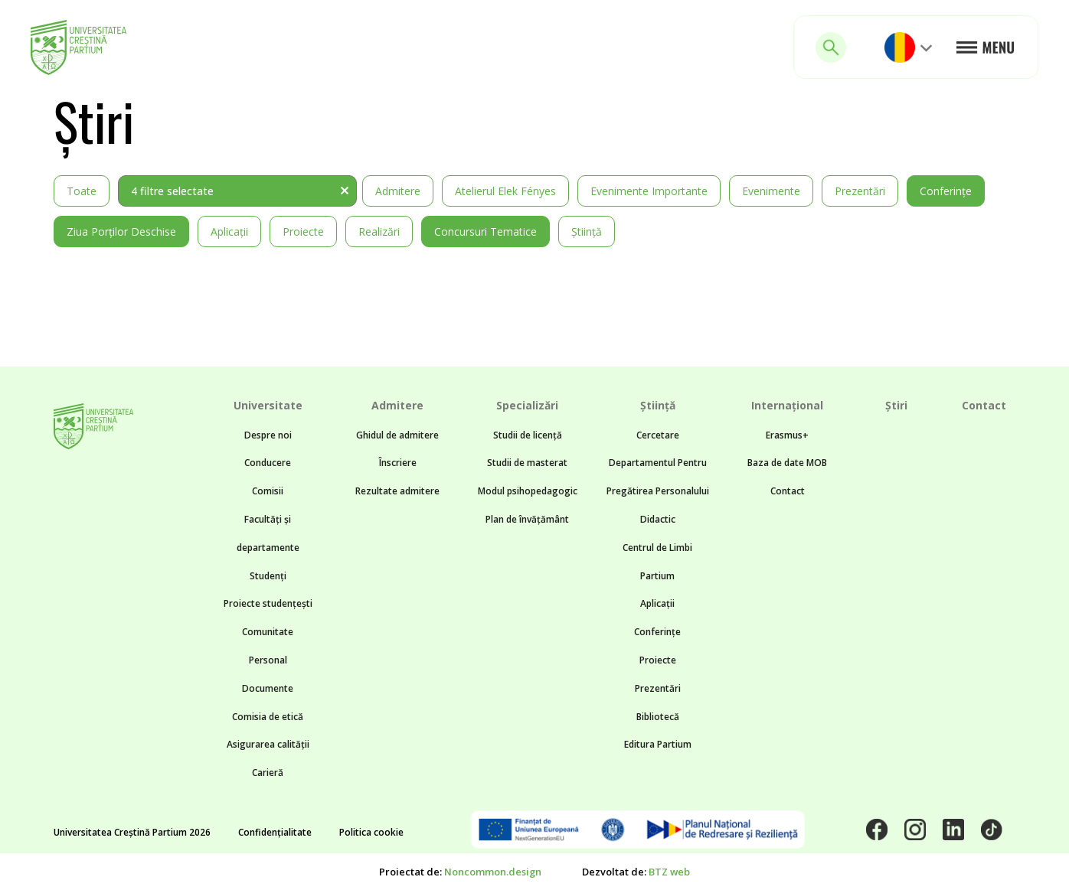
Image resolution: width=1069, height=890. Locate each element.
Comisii (267, 490)
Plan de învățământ (527, 519)
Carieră (267, 772)
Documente (267, 688)
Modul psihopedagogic (527, 490)
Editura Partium (657, 744)
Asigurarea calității (268, 744)
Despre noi (268, 435)
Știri (896, 405)
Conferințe (946, 191)
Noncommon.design (492, 872)
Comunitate (267, 631)
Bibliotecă (657, 716)
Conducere (267, 462)
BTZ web (669, 872)
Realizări (379, 231)
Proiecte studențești (268, 603)
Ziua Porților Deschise (121, 231)
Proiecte (303, 231)
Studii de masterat (527, 462)
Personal (268, 660)
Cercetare (657, 435)
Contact (787, 490)
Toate (81, 191)
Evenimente (771, 191)
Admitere (397, 191)
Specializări (527, 405)
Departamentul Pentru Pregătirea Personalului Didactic (657, 491)
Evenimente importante (649, 191)
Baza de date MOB (787, 462)
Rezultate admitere (397, 490)
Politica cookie (371, 832)
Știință (586, 231)
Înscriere (398, 462)
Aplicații (229, 231)
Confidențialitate (275, 832)
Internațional (787, 405)
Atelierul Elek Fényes (505, 191)
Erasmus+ (787, 435)
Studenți (268, 575)
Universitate (268, 405)
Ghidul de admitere (397, 435)
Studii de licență (527, 435)
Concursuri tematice (485, 231)
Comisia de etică (267, 716)
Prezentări (860, 191)
